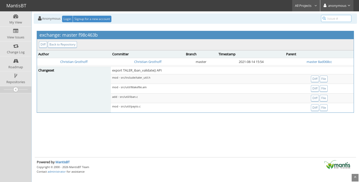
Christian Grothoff (74, 61)
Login (67, 19)
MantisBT (62, 162)
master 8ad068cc (319, 61)
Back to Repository (62, 44)
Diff (43, 44)
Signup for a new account (92, 19)
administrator (57, 171)
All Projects (306, 5)
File (323, 79)
